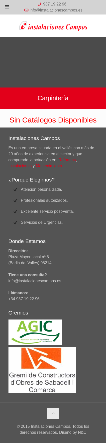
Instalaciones (20, 166)
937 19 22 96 (54, 4)
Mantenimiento (49, 166)
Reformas (67, 160)
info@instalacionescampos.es (56, 10)
